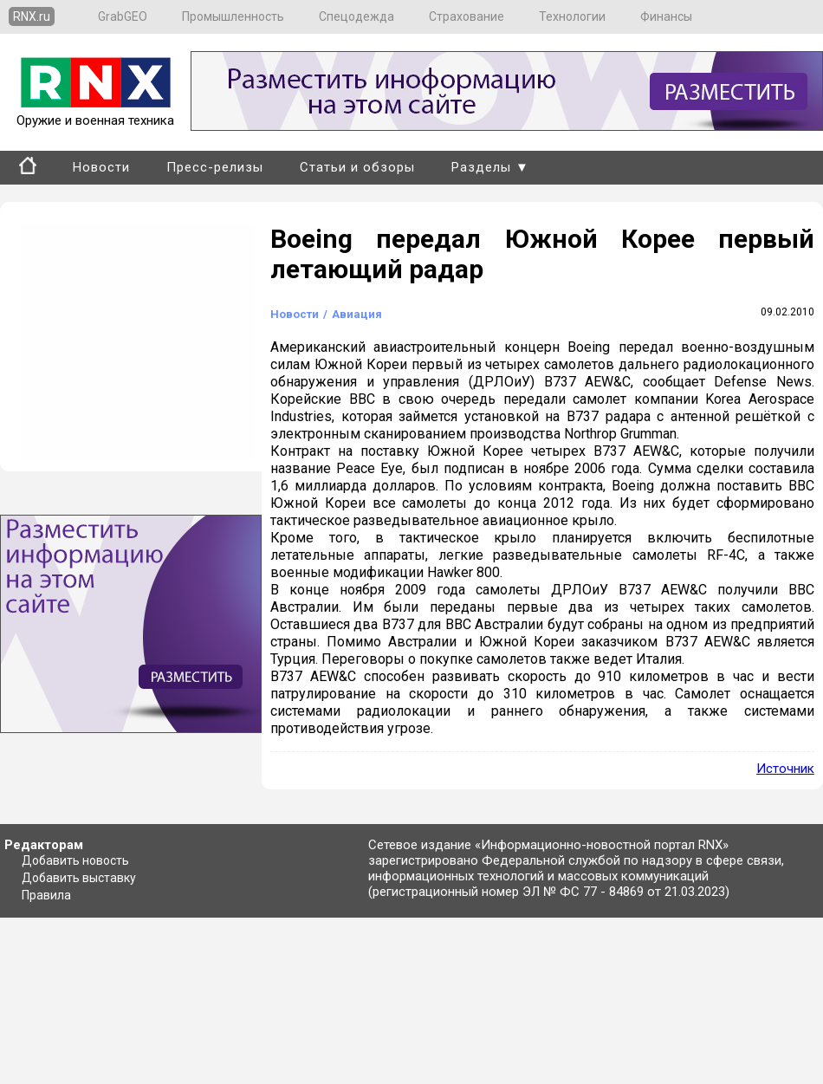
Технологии (572, 16)
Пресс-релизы (214, 167)
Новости (101, 167)
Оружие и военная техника (95, 112)
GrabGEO (122, 16)
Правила (46, 895)
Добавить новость (75, 860)
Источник (785, 768)
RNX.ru (31, 16)
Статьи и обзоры (357, 167)
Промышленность (233, 16)
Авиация (357, 314)
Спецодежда (356, 16)
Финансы (666, 16)
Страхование (466, 16)
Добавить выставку (79, 878)
